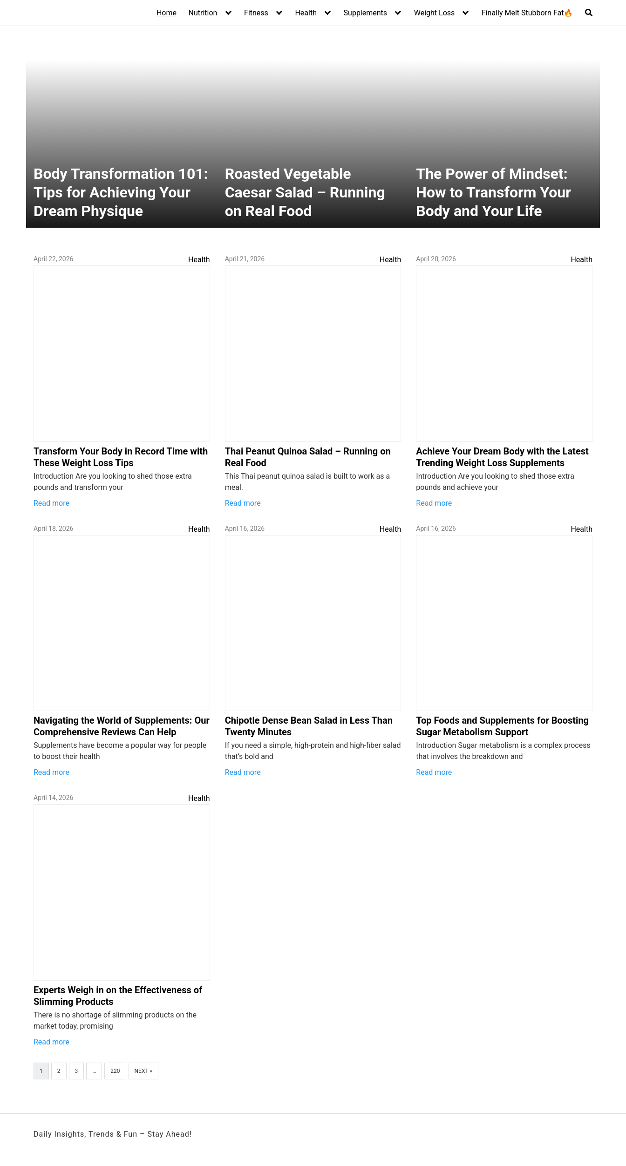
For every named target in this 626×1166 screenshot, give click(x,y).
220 (115, 1071)
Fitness (256, 12)
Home (166, 12)
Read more (51, 503)
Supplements (366, 12)
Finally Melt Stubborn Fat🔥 (527, 12)
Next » (143, 1071)
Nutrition (203, 12)
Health (306, 12)
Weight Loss (434, 12)
